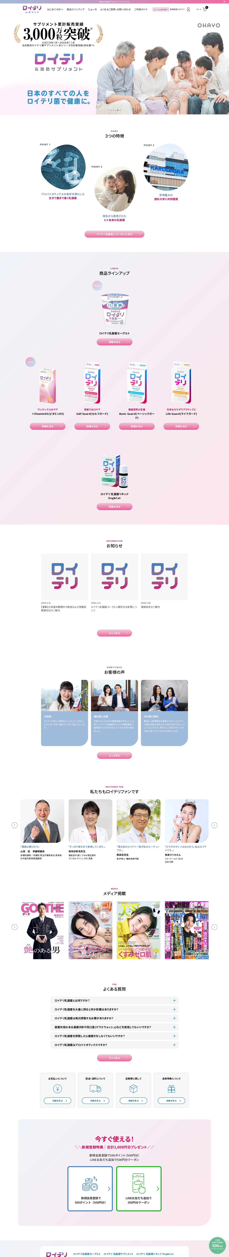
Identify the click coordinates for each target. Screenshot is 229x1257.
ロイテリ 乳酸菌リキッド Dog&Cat (155, 1254)
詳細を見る (114, 342)
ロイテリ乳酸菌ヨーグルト (87, 1254)
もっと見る (114, 633)
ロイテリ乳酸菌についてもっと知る (114, 234)
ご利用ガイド (141, 9)
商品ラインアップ (75, 9)
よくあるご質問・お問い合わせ (115, 9)
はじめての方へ (55, 9)
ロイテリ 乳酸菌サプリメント (118, 1254)
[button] (108, 110)
